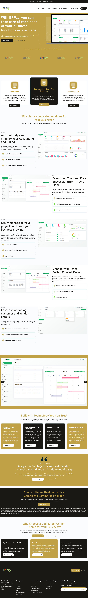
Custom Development (36, 592)
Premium (18, 588)
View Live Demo (19, 40)
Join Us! (83, 589)
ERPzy (2, 589)
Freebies (18, 586)
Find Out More (14, 105)
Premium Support (35, 588)
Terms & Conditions (51, 584)
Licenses (48, 588)
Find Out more (37, 555)
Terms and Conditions (64, 8)
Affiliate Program (20, 592)
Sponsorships (34, 590)
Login (83, 8)
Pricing (48, 8)
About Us (54, 8)
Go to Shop (75, 570)
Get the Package (7, 40)
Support (84, 570)
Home (37, 8)
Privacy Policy (74, 8)
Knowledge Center (35, 584)
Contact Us (34, 586)
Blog (17, 590)
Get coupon (19, 594)
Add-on (42, 8)
